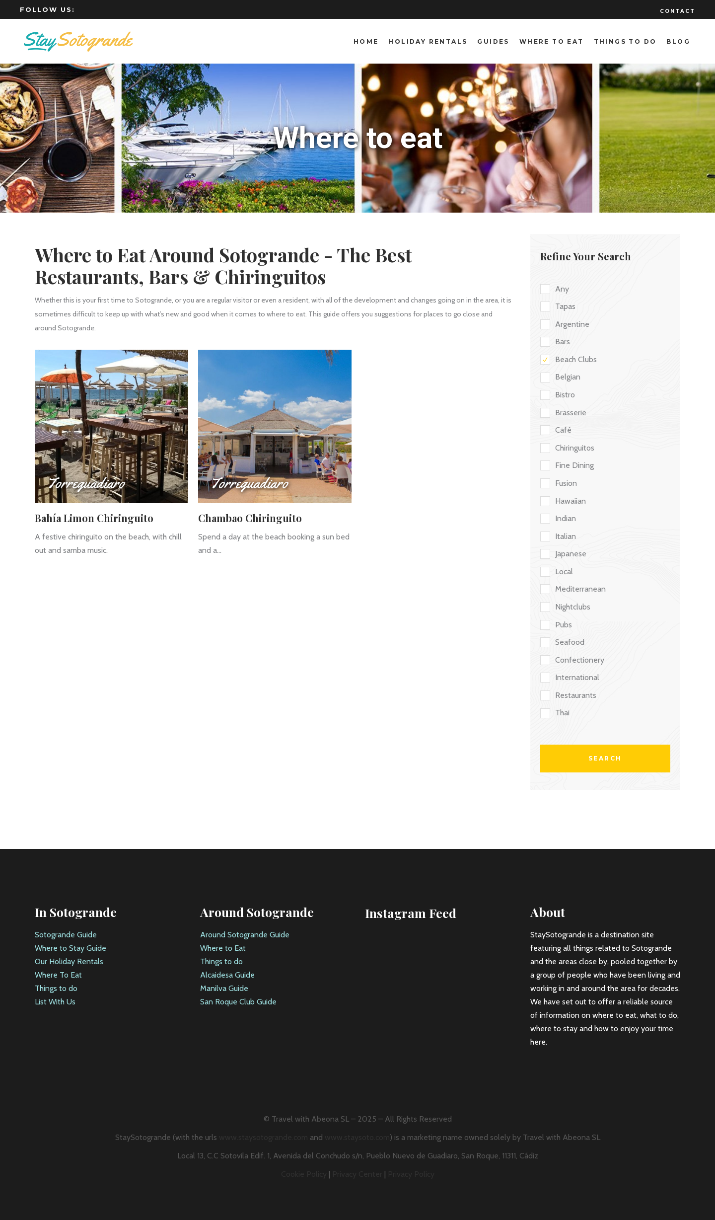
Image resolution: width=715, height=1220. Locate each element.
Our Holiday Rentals (69, 961)
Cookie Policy (304, 1174)
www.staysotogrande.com (263, 1137)
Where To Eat (58, 975)
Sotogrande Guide (66, 934)
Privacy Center (357, 1174)
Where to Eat (223, 948)
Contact (677, 11)
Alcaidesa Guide (227, 975)
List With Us (55, 1001)
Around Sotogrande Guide (244, 934)
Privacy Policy (411, 1174)
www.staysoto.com (357, 1137)
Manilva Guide (224, 988)
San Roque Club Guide (238, 1001)
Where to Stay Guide (70, 948)
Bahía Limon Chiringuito (94, 518)
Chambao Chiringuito (250, 518)
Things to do (56, 988)
